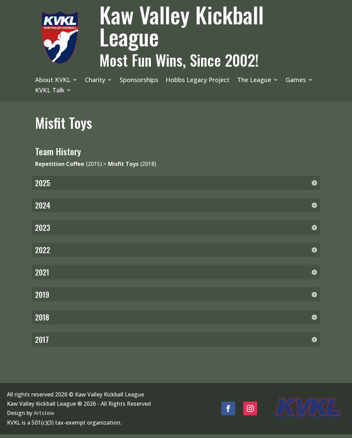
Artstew (44, 417)
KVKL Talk (49, 91)
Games (296, 80)
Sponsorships (139, 80)
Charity (95, 80)
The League (254, 80)
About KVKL (52, 80)
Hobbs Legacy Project (198, 80)
